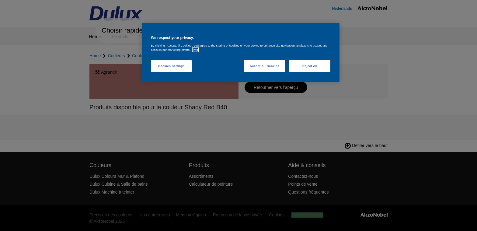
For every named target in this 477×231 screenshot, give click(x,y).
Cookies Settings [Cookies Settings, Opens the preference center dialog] (171, 66)
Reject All (309, 66)
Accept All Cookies (264, 66)
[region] (240, 52)
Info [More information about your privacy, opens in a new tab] (195, 49)
